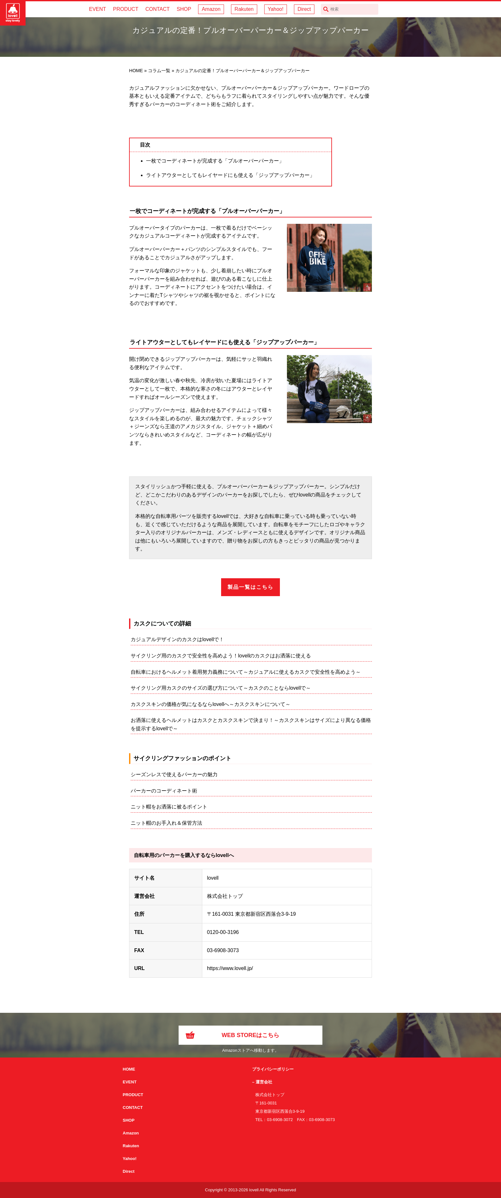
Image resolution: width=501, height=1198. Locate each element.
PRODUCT (125, 9)
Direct (304, 9)
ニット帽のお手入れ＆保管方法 (166, 823)
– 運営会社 (262, 1082)
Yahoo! (276, 9)
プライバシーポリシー (273, 1069)
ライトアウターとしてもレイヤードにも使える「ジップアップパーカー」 (230, 175)
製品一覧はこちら (250, 587)
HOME (129, 1069)
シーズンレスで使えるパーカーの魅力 (174, 774)
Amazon (211, 9)
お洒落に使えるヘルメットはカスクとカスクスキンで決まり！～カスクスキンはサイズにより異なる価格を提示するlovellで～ (251, 724)
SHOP (184, 9)
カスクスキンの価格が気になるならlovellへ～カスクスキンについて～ (210, 704)
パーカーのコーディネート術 (164, 790)
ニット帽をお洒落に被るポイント (169, 806)
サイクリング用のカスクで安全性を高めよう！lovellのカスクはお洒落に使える (221, 655)
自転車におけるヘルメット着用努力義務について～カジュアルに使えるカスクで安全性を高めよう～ (246, 672)
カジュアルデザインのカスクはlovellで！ (177, 639)
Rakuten (244, 9)
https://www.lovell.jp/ (230, 968)
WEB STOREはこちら (251, 1035)
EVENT (97, 9)
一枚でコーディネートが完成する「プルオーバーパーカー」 (215, 160)
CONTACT (157, 9)
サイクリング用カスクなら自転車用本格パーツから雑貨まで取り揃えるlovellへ (13, 13)
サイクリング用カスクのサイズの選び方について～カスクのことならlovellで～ (221, 688)
